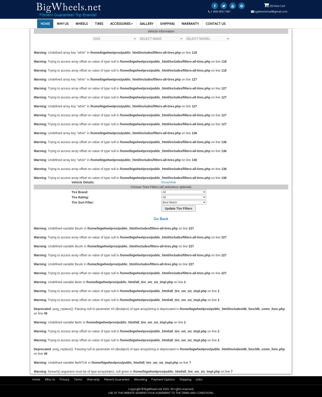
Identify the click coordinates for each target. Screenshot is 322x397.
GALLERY (146, 23)
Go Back (161, 219)
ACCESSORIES (121, 23)
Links (199, 379)
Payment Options (163, 379)
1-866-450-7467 (219, 11)
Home (36, 379)
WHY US (63, 23)
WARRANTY (190, 23)
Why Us (50, 379)
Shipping (185, 379)
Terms (78, 379)
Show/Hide (168, 182)
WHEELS (82, 23)
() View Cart (275, 5)
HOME (45, 23)
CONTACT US (216, 23)
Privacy (65, 379)
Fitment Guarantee (117, 379)
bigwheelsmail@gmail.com (269, 11)
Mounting (140, 379)
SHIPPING (167, 23)
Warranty (93, 379)
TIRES (99, 23)
